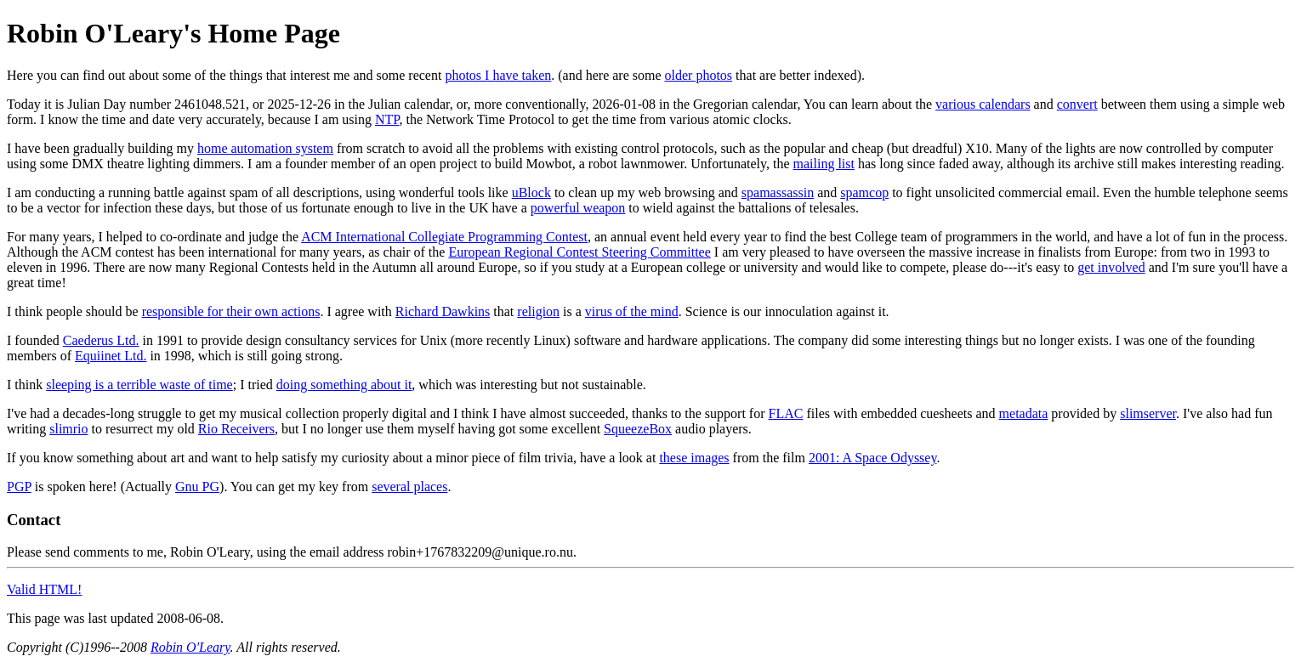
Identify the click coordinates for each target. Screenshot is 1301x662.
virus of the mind (632, 311)
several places (409, 486)
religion (538, 311)
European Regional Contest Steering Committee (579, 252)
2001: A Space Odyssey (873, 457)
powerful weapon (578, 208)
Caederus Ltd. (101, 340)
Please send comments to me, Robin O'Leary (128, 552)
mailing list (824, 163)
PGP (19, 486)
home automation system (265, 148)
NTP (387, 119)
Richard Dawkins (443, 311)
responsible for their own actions (231, 311)
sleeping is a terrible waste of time (139, 384)
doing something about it (344, 384)
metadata (1023, 413)
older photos (699, 75)
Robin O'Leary (190, 647)
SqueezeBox (638, 429)
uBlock (531, 192)
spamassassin (777, 192)
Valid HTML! (44, 589)
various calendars (983, 104)
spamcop (864, 192)
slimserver (1148, 413)
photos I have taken (498, 75)
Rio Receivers (236, 429)
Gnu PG (197, 486)
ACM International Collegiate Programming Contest (444, 236)
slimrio (68, 429)
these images (694, 457)
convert (1077, 104)
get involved (1111, 267)
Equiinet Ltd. (110, 355)
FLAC (786, 413)
